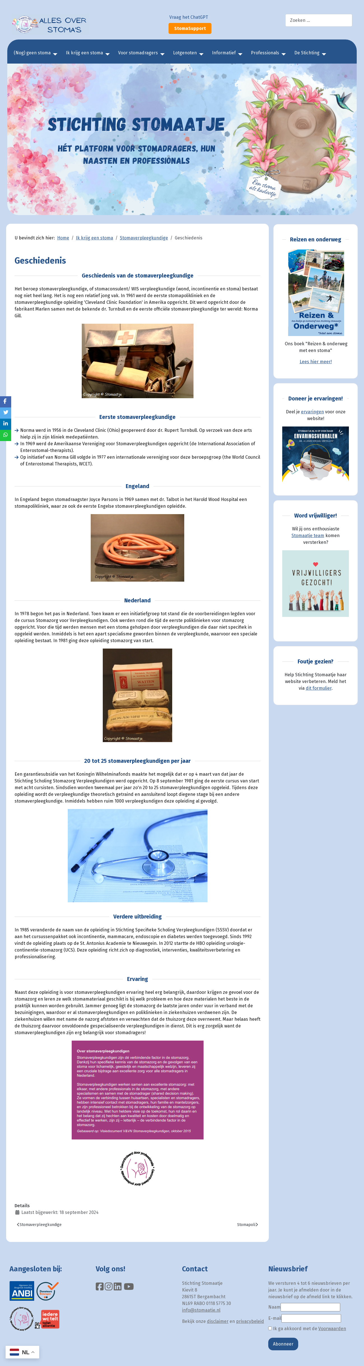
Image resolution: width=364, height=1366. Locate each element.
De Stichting (306, 52)
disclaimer (217, 1321)
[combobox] (318, 20)
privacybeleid (250, 1321)
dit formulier (319, 688)
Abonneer (283, 1344)
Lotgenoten (185, 52)
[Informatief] (239, 54)
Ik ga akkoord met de (307, 1328)
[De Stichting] (322, 54)
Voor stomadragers (138, 52)
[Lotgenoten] (200, 54)
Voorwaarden (332, 1328)
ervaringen (312, 411)
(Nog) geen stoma (32, 52)
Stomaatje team (307, 535)
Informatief (224, 52)
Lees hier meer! (316, 361)
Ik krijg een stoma (84, 52)
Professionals (265, 52)
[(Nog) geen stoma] (54, 54)
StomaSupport (190, 28)
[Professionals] (282, 54)
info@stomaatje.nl (201, 1310)
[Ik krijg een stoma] (106, 54)
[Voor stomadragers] (161, 54)
